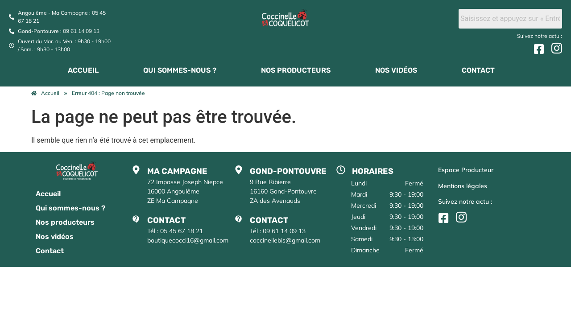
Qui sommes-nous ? (179, 70)
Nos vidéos (396, 70)
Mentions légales (462, 186)
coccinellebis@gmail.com (285, 240)
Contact (478, 70)
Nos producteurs (296, 70)
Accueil (83, 70)
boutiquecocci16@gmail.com (187, 240)
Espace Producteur (465, 170)
